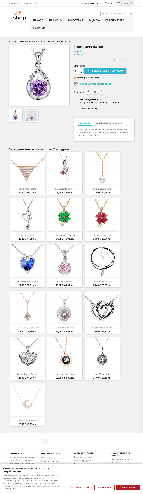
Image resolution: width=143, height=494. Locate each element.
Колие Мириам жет (102, 374)
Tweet (95, 91)
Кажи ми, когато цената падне (94, 83)
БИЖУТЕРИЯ (75, 20)
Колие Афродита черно (65, 374)
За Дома (94, 20)
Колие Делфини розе (65, 189)
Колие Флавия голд (27, 189)
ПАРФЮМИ (56, 20)
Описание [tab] (85, 123)
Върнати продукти (82, 460)
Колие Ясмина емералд (65, 235)
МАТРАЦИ (39, 27)
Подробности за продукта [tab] (108, 123)
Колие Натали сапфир (27, 281)
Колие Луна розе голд (27, 420)
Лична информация (83, 457)
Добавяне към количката (105, 71)
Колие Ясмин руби (102, 235)
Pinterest (102, 91)
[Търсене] (117, 13)
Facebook (45, 441)
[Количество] (77, 71)
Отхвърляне (104, 487)
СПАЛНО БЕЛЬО (115, 20)
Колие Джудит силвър (27, 374)
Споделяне (88, 91)
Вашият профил (84, 453)
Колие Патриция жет (102, 327)
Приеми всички (128, 487)
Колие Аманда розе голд (27, 327)
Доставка (45, 457)
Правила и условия (50, 461)
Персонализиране (79, 487)
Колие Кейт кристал (64, 327)
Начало (38, 20)
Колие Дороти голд (102, 189)
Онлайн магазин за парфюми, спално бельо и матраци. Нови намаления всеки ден (23, 460)
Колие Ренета (27, 235)
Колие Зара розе (65, 281)
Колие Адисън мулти (102, 281)
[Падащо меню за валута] (94, 3)
